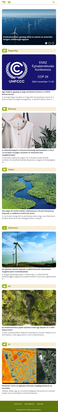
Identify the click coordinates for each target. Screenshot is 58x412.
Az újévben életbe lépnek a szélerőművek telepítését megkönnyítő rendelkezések (26, 270)
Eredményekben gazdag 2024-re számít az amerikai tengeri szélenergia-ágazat (28, 38)
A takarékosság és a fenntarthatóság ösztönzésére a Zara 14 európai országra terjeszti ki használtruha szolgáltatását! (28, 152)
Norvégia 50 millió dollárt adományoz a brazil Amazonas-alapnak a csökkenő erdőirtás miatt (28, 212)
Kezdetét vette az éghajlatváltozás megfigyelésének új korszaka (27, 386)
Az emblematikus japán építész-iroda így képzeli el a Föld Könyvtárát (28, 328)
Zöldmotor (13, 228)
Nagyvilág (13, 50)
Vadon (11, 169)
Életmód (12, 109)
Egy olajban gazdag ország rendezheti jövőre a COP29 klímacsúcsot (26, 93)
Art (9, 286)
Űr (9, 344)
